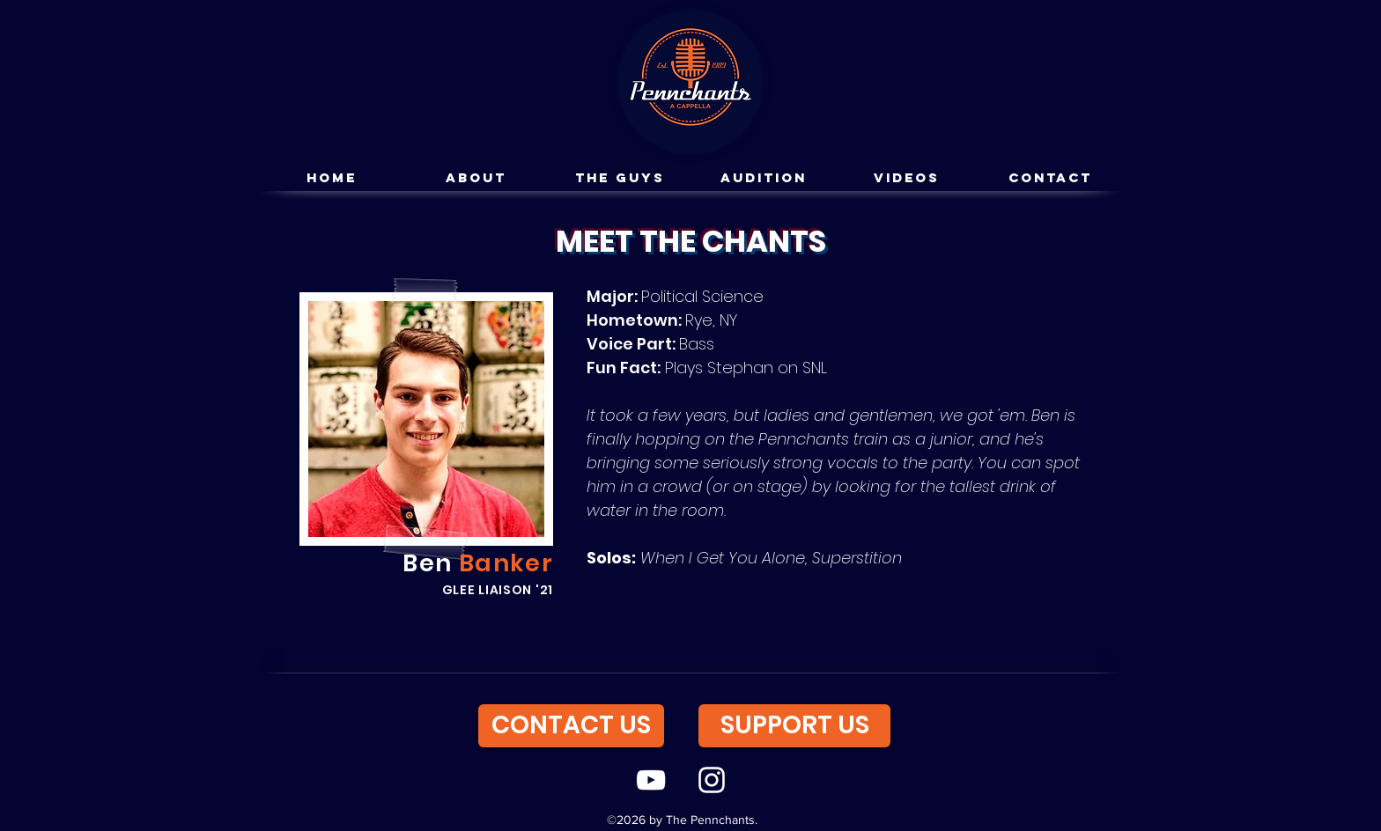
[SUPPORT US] (794, 725)
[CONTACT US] (571, 725)
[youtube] (650, 780)
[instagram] (711, 780)
